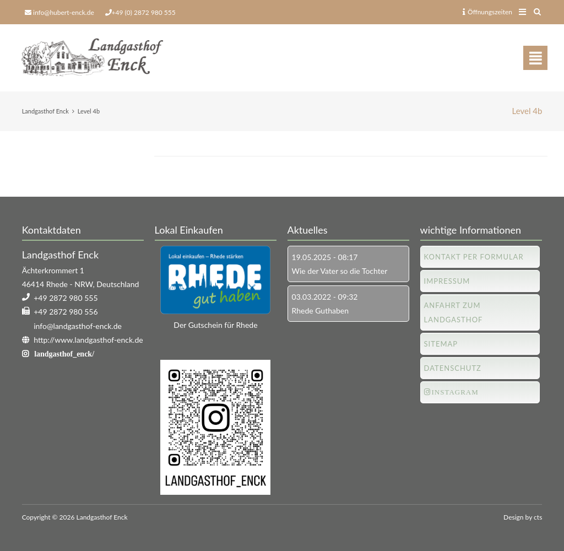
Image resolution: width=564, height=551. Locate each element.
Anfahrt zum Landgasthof (453, 312)
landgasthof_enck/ (64, 354)
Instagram (455, 392)
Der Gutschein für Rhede (215, 325)
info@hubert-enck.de (63, 12)
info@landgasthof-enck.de (78, 326)
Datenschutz (452, 368)
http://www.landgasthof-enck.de (88, 339)
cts (538, 518)
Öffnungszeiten (487, 12)
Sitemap (441, 343)
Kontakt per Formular (474, 256)
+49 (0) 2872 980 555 (144, 12)
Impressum (447, 281)
